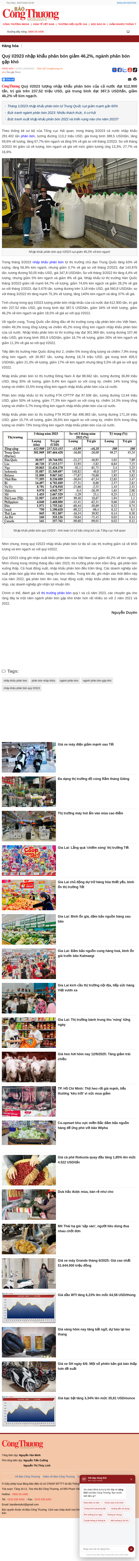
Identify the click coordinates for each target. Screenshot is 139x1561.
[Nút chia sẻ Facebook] (30, 79)
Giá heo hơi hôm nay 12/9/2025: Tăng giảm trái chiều (94, 1056)
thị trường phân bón (56, 593)
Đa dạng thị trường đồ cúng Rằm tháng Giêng (93, 779)
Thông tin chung (114, 1515)
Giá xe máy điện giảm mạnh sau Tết (86, 744)
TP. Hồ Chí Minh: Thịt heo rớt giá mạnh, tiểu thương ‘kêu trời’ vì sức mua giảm (92, 1091)
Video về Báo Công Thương (59, 1476)
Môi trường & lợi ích (120, 1520)
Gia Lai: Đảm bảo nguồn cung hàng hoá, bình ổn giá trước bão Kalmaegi (96, 953)
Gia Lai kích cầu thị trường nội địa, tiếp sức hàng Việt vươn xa (96, 987)
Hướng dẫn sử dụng (120, 1508)
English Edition (126, 3)
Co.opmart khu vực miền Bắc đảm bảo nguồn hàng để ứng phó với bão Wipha (93, 1125)
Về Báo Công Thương (27, 1476)
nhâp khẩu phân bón (15, 680)
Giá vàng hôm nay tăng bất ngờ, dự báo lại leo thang (94, 1332)
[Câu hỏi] (104, 1549)
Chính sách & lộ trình (114, 1503)
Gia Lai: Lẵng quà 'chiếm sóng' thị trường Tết (94, 847)
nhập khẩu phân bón (48, 262)
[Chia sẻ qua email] (129, 79)
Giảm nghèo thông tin (123, 24)
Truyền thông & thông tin (95, 1520)
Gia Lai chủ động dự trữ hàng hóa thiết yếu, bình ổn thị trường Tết (96, 884)
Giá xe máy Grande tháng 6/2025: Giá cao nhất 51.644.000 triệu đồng (94, 1263)
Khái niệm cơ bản (91, 1503)
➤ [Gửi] (131, 1549)
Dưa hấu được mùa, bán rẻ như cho (85, 1192)
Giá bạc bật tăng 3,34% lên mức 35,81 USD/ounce (96, 1398)
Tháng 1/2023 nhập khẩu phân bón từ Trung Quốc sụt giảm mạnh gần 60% (63, 106)
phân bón (28, 136)
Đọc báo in (98, 24)
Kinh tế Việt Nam (43, 24)
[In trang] (135, 79)
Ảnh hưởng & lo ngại (93, 1515)
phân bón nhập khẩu (43, 680)
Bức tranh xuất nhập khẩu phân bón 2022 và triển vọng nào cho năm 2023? (63, 119)
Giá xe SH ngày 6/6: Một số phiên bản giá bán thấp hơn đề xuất (97, 1366)
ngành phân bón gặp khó (97, 680)
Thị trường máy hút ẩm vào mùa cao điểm (90, 813)
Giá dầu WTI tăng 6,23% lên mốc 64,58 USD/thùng (97, 1295)
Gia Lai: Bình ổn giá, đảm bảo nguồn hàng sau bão (94, 919)
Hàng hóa (10, 46)
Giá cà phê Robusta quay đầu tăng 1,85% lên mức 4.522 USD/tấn (97, 1159)
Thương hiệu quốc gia (72, 24)
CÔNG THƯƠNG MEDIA (16, 24)
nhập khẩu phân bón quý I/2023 (22, 688)
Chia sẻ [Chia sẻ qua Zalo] (8, 79)
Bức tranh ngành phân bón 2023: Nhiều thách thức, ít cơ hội (52, 113)
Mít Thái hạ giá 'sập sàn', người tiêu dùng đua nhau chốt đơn (93, 1228)
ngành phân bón (69, 680)
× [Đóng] (131, 1479)
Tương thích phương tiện (95, 1508)
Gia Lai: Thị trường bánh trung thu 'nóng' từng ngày (94, 1022)
